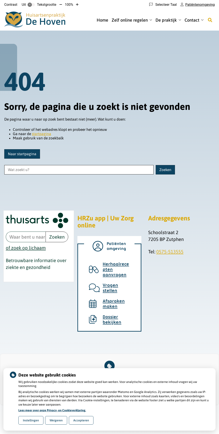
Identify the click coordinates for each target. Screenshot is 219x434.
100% (69, 5)
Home (102, 20)
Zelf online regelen (130, 20)
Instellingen (31, 420)
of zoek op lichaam (26, 248)
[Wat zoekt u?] (79, 169)
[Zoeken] (210, 20)
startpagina (41, 134)
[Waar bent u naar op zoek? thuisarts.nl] (26, 237)
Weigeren (56, 420)
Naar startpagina (22, 154)
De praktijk (166, 20)
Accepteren (81, 420)
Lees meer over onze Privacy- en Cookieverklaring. (52, 410)
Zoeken (57, 237)
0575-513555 (169, 251)
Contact (192, 20)
